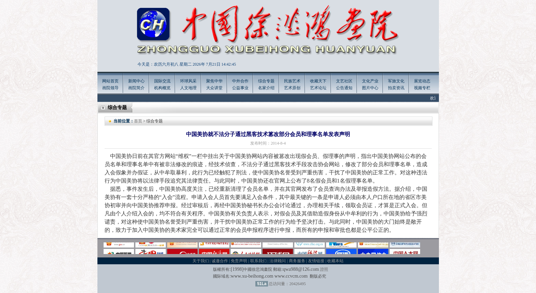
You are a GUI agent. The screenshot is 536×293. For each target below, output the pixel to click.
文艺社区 (344, 81)
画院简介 (136, 87)
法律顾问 (277, 260)
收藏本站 (335, 260)
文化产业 (370, 81)
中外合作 (240, 81)
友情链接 (316, 260)
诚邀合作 (220, 260)
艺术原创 (292, 87)
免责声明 (239, 260)
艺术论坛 (318, 87)
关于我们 (200, 260)
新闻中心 (136, 81)
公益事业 (240, 87)
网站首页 (110, 81)
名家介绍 (266, 87)
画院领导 (110, 87)
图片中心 (370, 87)
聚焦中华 (214, 81)
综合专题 (266, 81)
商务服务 (297, 260)
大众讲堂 (214, 87)
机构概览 (162, 87)
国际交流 (162, 81)
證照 (324, 269)
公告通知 (344, 87)
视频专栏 (422, 87)
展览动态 (422, 81)
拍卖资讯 (396, 87)
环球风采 (188, 81)
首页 (138, 121)
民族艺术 (292, 81)
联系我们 (258, 260)
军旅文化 (396, 81)
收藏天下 (318, 81)
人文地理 (188, 87)
